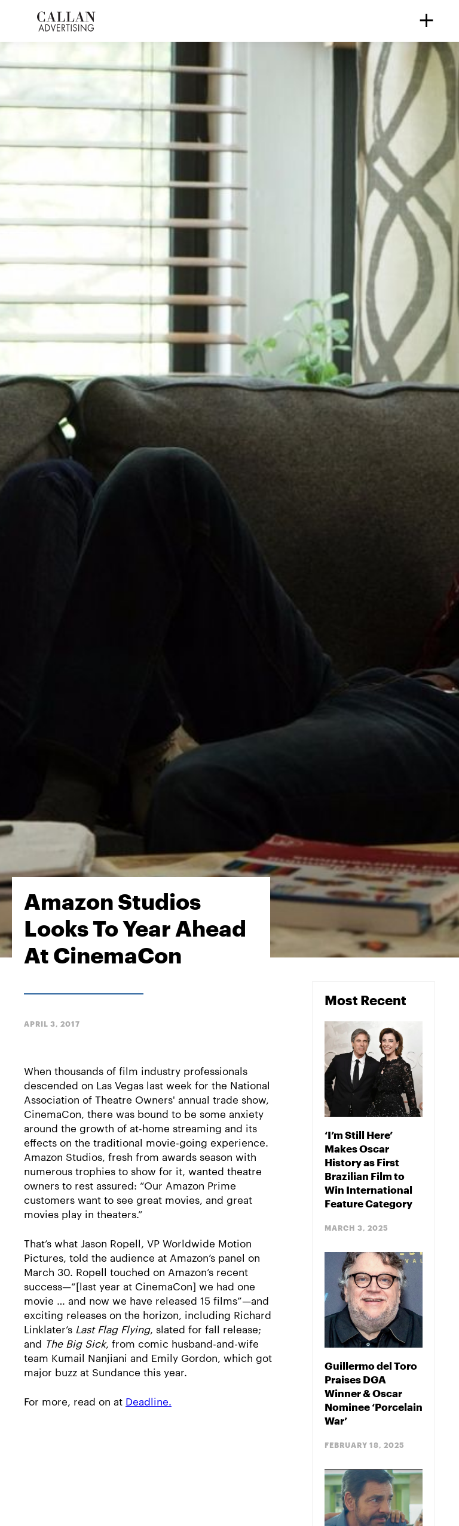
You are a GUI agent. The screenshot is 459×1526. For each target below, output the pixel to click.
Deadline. (149, 1401)
